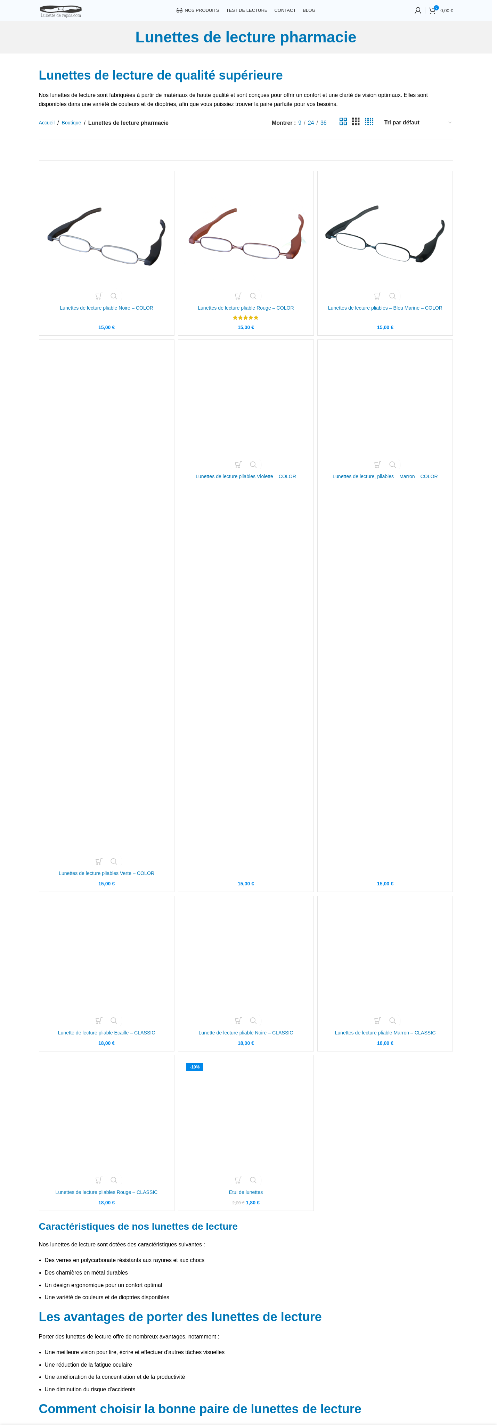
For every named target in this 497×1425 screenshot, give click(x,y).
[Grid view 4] (369, 133)
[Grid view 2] (343, 133)
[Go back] (127, 48)
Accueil (48, 133)
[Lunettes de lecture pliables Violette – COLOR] (246, 619)
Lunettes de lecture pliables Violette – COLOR (246, 887)
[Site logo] (73, 15)
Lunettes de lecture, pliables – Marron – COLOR (386, 887)
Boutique (75, 133)
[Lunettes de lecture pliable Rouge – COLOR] (246, 248)
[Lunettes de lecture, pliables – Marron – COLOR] (386, 619)
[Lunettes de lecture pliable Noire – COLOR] (105, 248)
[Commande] (418, 133)
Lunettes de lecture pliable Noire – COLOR (105, 316)
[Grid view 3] (356, 133)
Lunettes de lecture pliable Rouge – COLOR (246, 316)
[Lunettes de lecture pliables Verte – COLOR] (105, 619)
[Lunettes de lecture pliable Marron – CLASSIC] (386, 980)
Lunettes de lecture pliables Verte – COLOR (105, 887)
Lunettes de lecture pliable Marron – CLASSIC (386, 1049)
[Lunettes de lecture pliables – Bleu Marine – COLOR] (386, 248)
